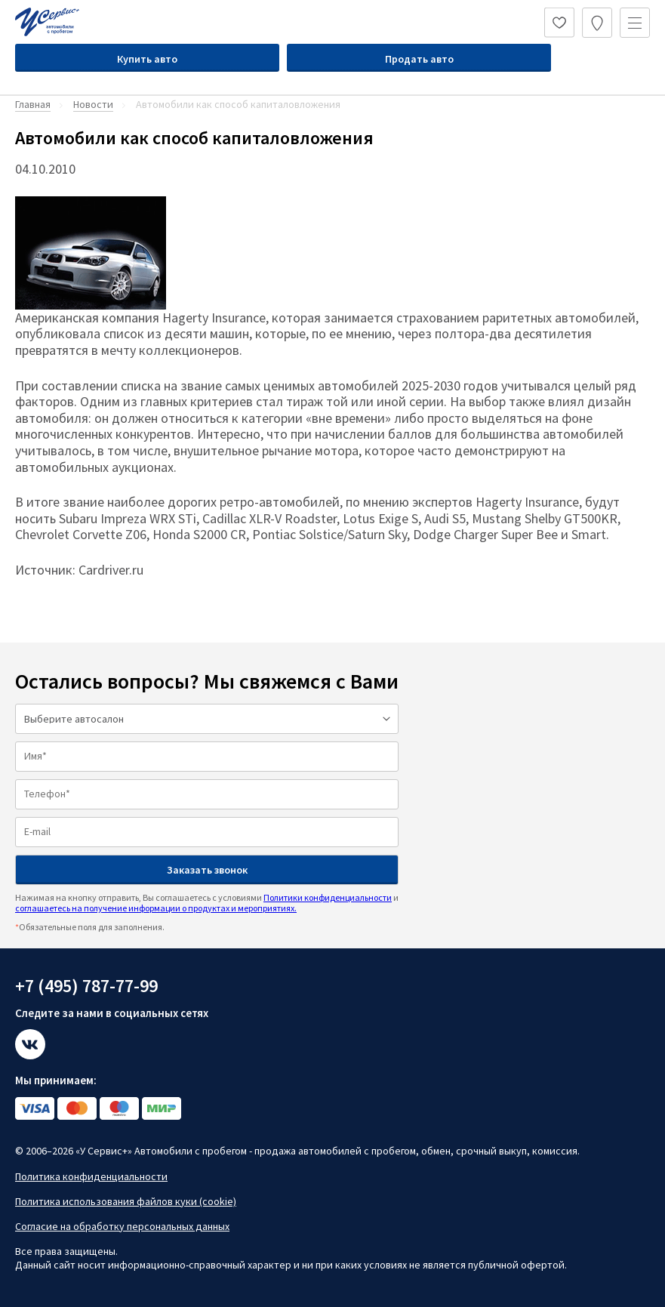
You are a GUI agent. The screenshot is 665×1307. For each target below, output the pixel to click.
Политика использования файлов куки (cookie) (125, 1201)
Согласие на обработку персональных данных (122, 1226)
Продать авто (419, 59)
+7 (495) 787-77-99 (86, 985)
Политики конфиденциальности (327, 897)
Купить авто (147, 59)
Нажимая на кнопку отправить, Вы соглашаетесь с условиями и (207, 903)
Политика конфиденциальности (91, 1176)
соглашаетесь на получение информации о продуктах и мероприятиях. (156, 908)
